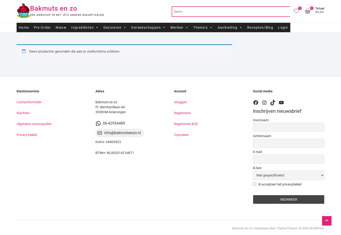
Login (283, 27)
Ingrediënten (85, 27)
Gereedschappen (148, 27)
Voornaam (261, 120)
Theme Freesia (287, 228)
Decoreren (114, 27)
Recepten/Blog (260, 27)
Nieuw (61, 27)
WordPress (317, 228)
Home (24, 27)
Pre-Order (42, 27)
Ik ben (257, 168)
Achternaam (262, 136)
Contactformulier (29, 102)
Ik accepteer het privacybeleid (277, 184)
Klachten (23, 113)
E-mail (257, 152)
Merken (179, 27)
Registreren (182, 113)
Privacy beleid (27, 135)
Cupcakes (181, 135)
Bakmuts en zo (53, 8)
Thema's (203, 27)
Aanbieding (230, 27)
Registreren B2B (186, 124)
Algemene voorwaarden (34, 124)
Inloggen (180, 102)
